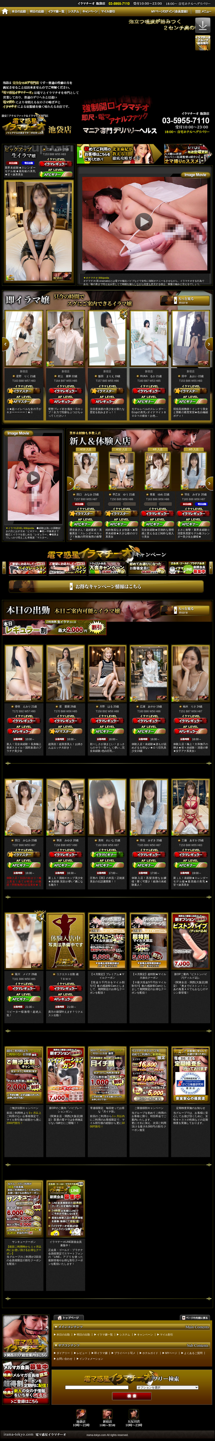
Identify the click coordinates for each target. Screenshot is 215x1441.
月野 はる (106, 706)
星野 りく (22, 376)
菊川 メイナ (23, 974)
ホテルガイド (150, 1353)
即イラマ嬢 (101, 1353)
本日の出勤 (63, 1334)
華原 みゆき (64, 840)
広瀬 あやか (148, 706)
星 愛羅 (64, 706)
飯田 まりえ (106, 376)
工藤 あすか (55, 149)
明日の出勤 (83, 1334)
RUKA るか (147, 376)
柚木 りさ (189, 706)
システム (125, 1334)
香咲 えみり (23, 706)
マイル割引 (166, 1334)
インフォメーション (91, 1358)
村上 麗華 (64, 376)
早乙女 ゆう (120, 494)
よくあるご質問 (193, 1353)
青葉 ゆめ (156, 494)
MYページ (171, 1353)
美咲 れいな (106, 840)
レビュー (82, 1353)
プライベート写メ (124, 1353)
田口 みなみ (84, 494)
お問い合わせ (64, 1358)
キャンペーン (145, 1334)
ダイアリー (63, 1353)
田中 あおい (189, 376)
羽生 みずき (192, 494)
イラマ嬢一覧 (105, 1334)
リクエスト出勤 (66, 974)
